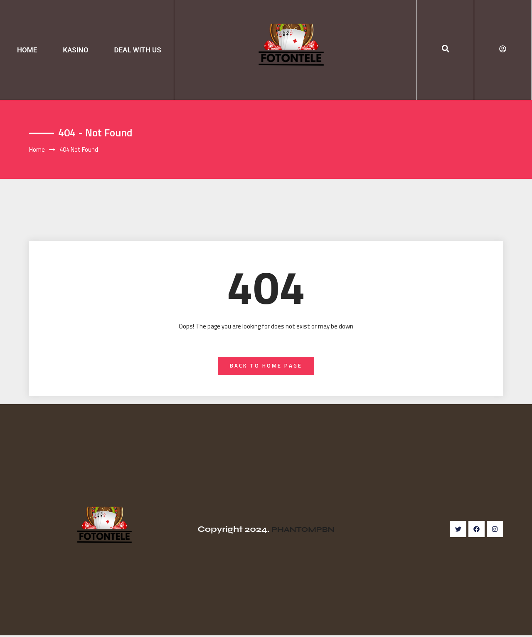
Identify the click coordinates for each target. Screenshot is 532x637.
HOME (27, 50)
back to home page (266, 366)
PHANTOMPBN (302, 531)
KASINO (75, 50)
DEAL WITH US (137, 50)
